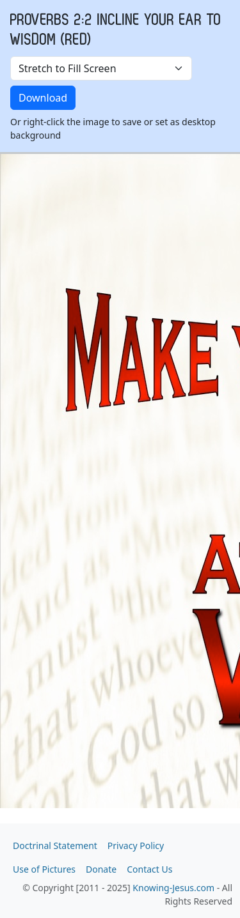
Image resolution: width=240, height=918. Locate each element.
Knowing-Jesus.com (173, 888)
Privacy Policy (136, 845)
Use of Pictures (44, 869)
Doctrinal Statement (55, 845)
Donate (101, 869)
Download (43, 98)
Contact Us (149, 869)
